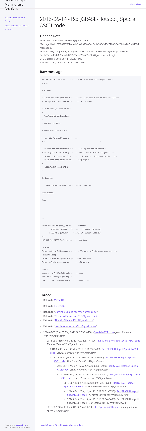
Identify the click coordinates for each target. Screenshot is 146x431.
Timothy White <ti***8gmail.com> (74, 320)
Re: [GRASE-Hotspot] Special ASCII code (119, 340)
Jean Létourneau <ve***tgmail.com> (75, 326)
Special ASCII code (104, 332)
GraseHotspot (135, 4)
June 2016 (59, 306)
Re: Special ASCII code (107, 407)
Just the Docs (21, 425)
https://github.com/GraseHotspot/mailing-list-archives (61, 425)
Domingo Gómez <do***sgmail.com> (76, 311)
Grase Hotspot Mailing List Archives (16, 4)
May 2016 (59, 300)
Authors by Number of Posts (15, 19)
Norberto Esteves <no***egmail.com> (76, 316)
